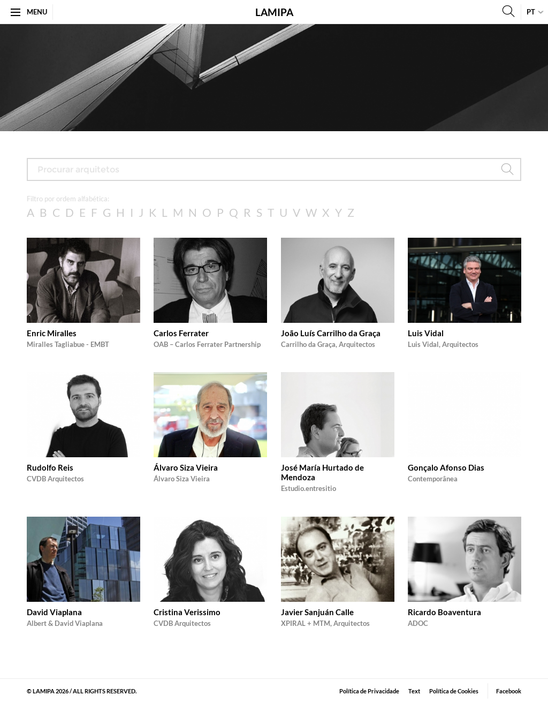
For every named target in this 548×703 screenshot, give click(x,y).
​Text (414, 690)
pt (531, 11)
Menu (29, 11)
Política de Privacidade (369, 690)
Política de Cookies (453, 690)
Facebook (508, 690)
